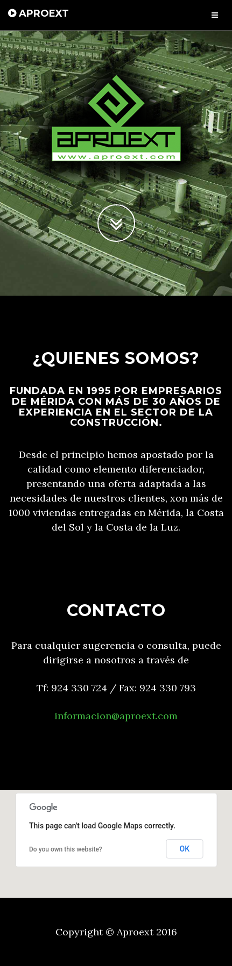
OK (185, 849)
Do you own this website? (65, 849)
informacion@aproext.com (116, 716)
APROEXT (38, 13)
